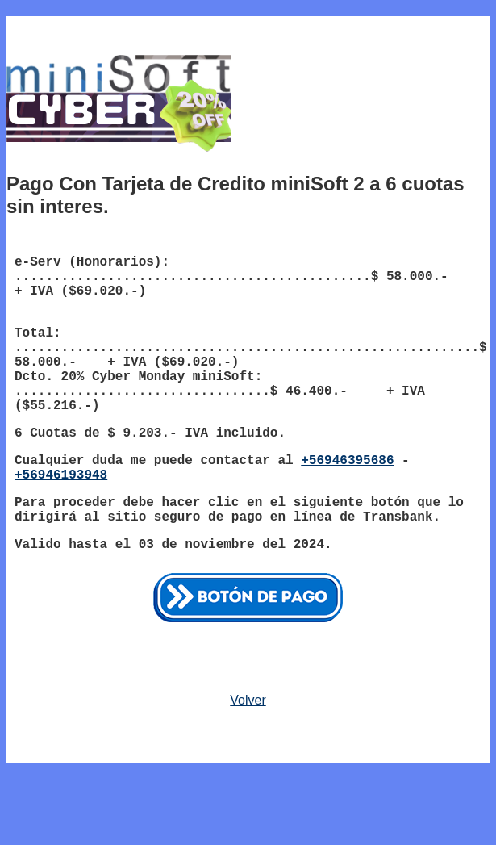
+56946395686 (347, 461)
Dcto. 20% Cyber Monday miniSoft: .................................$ (150, 384)
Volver (247, 700)
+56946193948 (61, 475)
